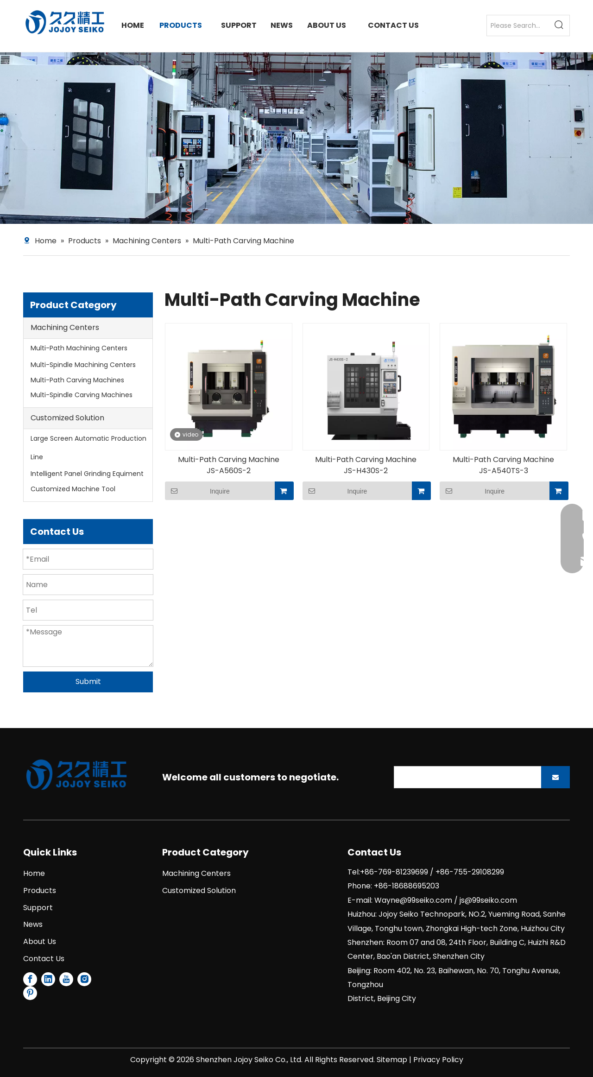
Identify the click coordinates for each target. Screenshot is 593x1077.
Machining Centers (65, 327)
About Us (39, 941)
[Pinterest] (30, 993)
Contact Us (43, 958)
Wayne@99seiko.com (413, 900)
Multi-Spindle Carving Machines (81, 394)
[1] (76, 775)
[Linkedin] (48, 979)
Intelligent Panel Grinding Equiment (87, 473)
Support (38, 907)
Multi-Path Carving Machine (228, 459)
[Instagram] (84, 979)
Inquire (197, 490)
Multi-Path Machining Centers (79, 348)
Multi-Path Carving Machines (77, 380)
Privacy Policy (438, 1059)
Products (39, 890)
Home (34, 873)
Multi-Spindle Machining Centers (83, 364)
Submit (88, 681)
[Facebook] (30, 979)
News (33, 924)
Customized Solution (67, 417)
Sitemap (392, 1059)
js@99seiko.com (488, 900)
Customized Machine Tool (73, 489)
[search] (465, 777)
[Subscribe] (555, 777)
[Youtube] (66, 979)
